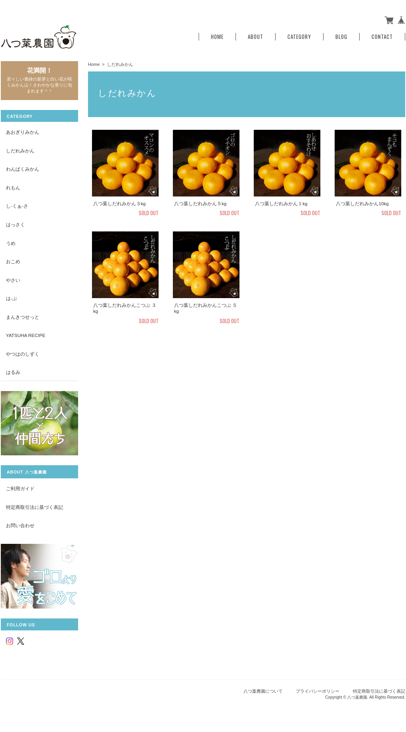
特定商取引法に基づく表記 (34, 507)
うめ (10, 243)
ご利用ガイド (20, 488)
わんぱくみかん (22, 168)
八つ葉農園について (263, 691)
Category (299, 36)
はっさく (15, 224)
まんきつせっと (22, 317)
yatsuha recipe (26, 335)
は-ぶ (11, 298)
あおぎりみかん (22, 132)
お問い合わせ (20, 525)
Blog (341, 36)
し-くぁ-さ (17, 205)
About (255, 36)
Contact (382, 36)
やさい (13, 280)
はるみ (13, 372)
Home (217, 36)
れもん (13, 187)
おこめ (13, 261)
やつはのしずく (22, 353)
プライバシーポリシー (317, 691)
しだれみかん (20, 150)
